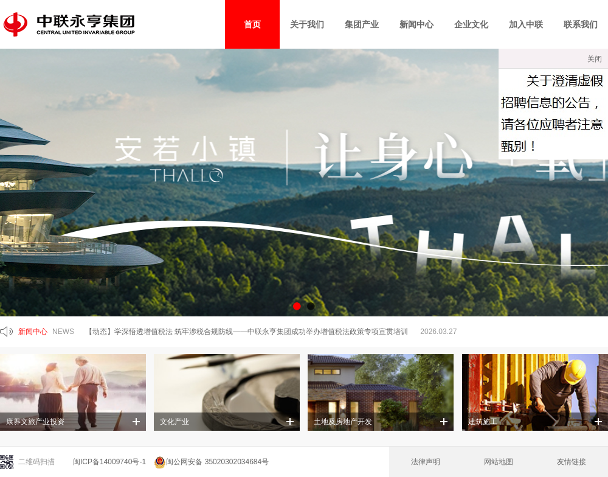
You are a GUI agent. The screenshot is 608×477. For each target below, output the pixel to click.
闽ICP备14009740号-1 (109, 462)
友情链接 (571, 462)
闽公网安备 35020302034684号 (211, 462)
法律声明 (425, 462)
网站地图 (498, 462)
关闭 (594, 59)
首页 (252, 24)
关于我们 (307, 24)
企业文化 (471, 24)
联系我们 (581, 24)
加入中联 (526, 24)
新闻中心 (416, 24)
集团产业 (362, 24)
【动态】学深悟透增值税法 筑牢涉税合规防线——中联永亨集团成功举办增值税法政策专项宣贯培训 (246, 331)
